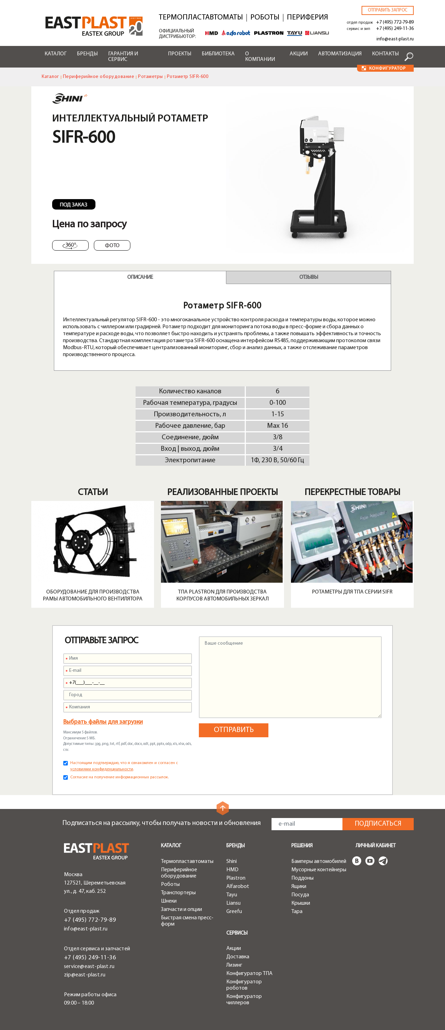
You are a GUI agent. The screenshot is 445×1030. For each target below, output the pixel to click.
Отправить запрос (387, 10)
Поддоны (302, 878)
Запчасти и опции (181, 909)
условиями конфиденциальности (101, 769)
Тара (296, 911)
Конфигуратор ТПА (249, 973)
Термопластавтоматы (201, 18)
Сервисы (237, 933)
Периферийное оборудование (99, 76)
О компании (260, 56)
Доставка (237, 957)
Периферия (307, 18)
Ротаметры (150, 76)
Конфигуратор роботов (244, 985)
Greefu (234, 911)
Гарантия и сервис (123, 56)
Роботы (265, 18)
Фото (112, 246)
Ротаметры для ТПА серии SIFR (352, 592)
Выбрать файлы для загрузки (103, 722)
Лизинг (234, 965)
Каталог (55, 54)
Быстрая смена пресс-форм (187, 921)
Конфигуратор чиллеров (244, 1000)
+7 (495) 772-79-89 (395, 22)
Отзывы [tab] (308, 277)
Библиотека (218, 54)
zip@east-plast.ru (84, 975)
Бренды (87, 54)
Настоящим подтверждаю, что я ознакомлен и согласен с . (124, 766)
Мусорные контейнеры (318, 870)
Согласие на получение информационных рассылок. (119, 777)
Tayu (231, 895)
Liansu (233, 903)
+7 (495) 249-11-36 (395, 28)
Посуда (300, 895)
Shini (231, 861)
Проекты (179, 54)
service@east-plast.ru (89, 966)
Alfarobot (237, 886)
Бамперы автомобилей (318, 861)
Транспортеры (178, 893)
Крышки (300, 903)
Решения (302, 846)
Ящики (298, 886)
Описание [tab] (140, 277)
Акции (299, 54)
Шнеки (169, 901)
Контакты (385, 54)
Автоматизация (340, 54)
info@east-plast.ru (395, 39)
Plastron (235, 878)
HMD (232, 870)
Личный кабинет (376, 846)
